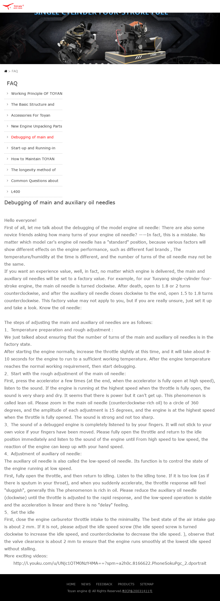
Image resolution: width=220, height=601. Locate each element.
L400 (15, 191)
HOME (71, 584)
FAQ (15, 71)
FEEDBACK (104, 584)
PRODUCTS (126, 584)
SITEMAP (146, 584)
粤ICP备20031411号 (137, 591)
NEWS (86, 584)
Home (5, 71)
